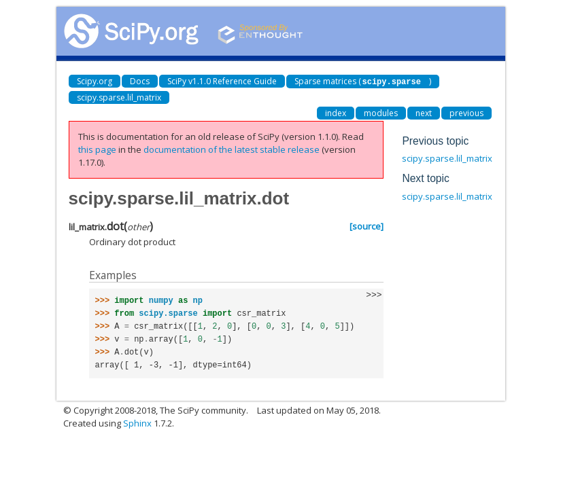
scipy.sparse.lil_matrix (119, 97)
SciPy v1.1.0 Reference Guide (222, 81)
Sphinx (137, 422)
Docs (140, 81)
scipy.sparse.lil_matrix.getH (457, 195)
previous (466, 112)
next (423, 112)
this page (97, 149)
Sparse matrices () (362, 81)
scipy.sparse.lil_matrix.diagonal (466, 157)
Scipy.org (94, 81)
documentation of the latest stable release (231, 149)
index (335, 112)
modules (381, 112)
